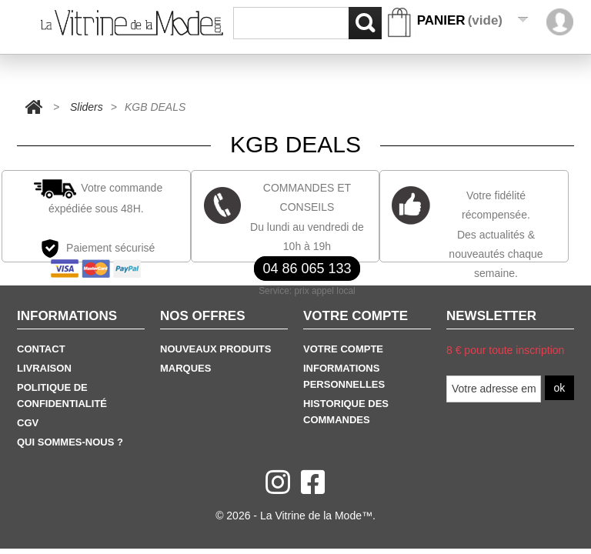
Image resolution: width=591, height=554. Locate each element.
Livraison (44, 368)
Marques (185, 368)
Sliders (86, 107)
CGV (27, 423)
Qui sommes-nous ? (70, 442)
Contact (41, 349)
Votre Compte (343, 349)
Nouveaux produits (215, 349)
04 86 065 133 (306, 268)
